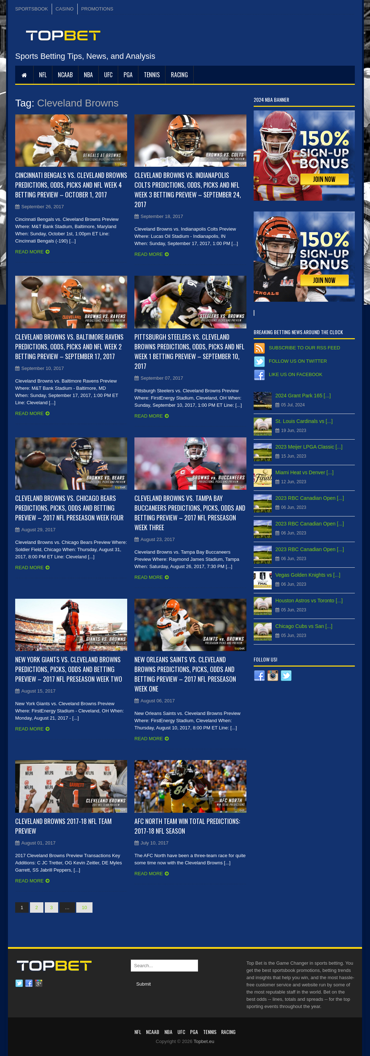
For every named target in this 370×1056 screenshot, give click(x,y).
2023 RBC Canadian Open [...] (309, 498)
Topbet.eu (204, 1041)
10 (84, 907)
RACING (179, 74)
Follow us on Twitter (298, 361)
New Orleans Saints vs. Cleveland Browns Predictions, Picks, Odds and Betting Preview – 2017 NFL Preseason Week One (185, 674)
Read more (29, 251)
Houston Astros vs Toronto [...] (309, 600)
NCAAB (65, 74)
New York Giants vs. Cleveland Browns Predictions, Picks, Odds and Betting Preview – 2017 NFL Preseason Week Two (68, 669)
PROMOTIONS (97, 9)
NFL (43, 74)
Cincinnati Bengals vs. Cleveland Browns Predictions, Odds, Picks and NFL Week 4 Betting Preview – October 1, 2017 (71, 184)
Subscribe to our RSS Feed (304, 347)
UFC (108, 74)
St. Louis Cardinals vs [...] (304, 421)
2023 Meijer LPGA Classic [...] (309, 447)
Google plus (39, 983)
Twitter (19, 983)
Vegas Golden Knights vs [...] (307, 575)
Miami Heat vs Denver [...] (304, 472)
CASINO (65, 9)
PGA (128, 74)
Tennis (152, 74)
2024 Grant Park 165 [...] (303, 395)
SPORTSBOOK (31, 9)
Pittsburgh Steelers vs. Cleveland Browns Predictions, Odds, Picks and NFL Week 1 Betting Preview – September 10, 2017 (189, 351)
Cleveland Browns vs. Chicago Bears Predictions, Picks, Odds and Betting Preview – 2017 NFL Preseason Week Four (69, 507)
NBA (88, 74)
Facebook (29, 983)
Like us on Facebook (295, 374)
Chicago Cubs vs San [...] (303, 626)
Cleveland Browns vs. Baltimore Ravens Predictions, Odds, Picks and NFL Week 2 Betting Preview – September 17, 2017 (69, 346)
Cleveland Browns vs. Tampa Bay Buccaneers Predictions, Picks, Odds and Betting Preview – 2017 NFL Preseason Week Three (189, 512)
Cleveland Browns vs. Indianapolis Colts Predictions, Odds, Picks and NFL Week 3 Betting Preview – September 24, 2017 (187, 189)
